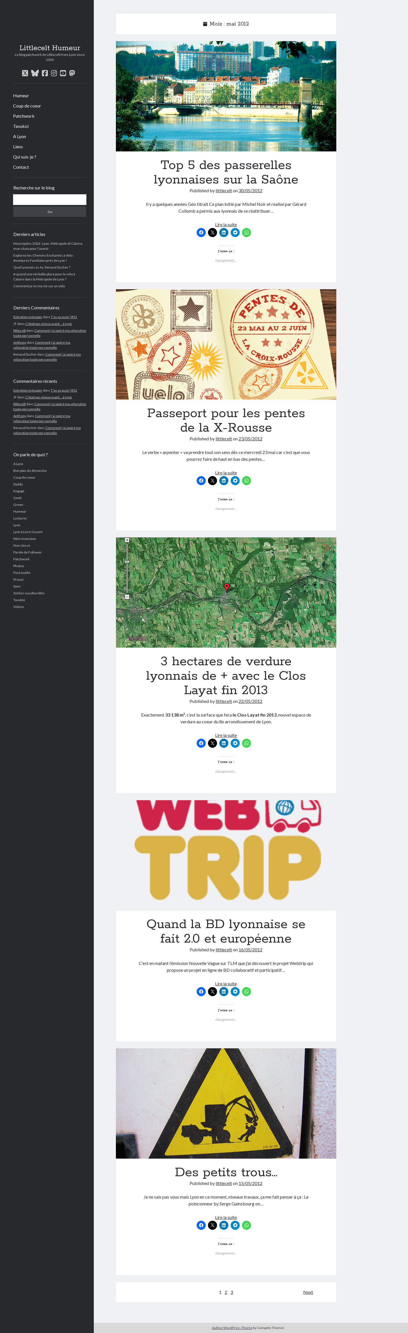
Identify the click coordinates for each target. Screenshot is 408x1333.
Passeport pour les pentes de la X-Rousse (226, 344)
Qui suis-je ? (24, 156)
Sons (17, 586)
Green (18, 504)
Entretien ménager (27, 317)
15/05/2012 (250, 1183)
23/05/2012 (250, 438)
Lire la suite (226, 224)
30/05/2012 (250, 190)
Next (308, 1292)
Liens (18, 146)
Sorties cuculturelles (29, 593)
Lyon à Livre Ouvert (27, 532)
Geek (17, 498)
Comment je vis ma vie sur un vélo (39, 286)
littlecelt (19, 330)
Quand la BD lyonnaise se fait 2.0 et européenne (226, 855)
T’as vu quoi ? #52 (64, 317)
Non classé (21, 545)
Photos (18, 566)
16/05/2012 (250, 949)
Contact (21, 167)
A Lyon (19, 136)
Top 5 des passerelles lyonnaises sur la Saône (226, 96)
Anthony (19, 342)
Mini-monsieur (24, 538)
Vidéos (18, 607)
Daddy (18, 484)
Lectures (20, 518)
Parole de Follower (27, 552)
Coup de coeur (27, 105)
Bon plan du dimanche (30, 470)
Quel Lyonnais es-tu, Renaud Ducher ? (41, 267)
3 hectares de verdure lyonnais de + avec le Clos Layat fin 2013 (226, 592)
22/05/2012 (250, 701)
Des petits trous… (226, 1103)
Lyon (16, 525)
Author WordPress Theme (232, 1328)
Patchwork (24, 116)
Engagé (18, 491)
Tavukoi (21, 126)
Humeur (21, 95)
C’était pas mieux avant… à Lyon (48, 324)
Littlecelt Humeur (50, 48)
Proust (18, 579)
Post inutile (21, 573)
